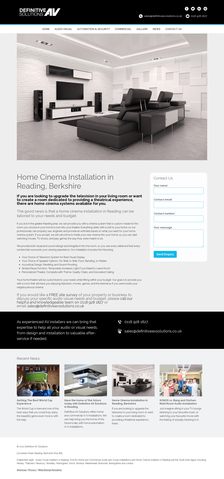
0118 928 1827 (199, 16)
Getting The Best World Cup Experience (34, 402)
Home (46, 29)
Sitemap (21, 470)
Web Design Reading (50, 470)
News (156, 29)
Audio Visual (63, 29)
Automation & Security (93, 29)
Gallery (142, 29)
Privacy (32, 470)
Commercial (123, 29)
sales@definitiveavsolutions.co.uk (163, 16)
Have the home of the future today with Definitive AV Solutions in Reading (85, 403)
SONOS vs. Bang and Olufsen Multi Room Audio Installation (178, 402)
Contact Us (173, 29)
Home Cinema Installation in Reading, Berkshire (130, 402)
